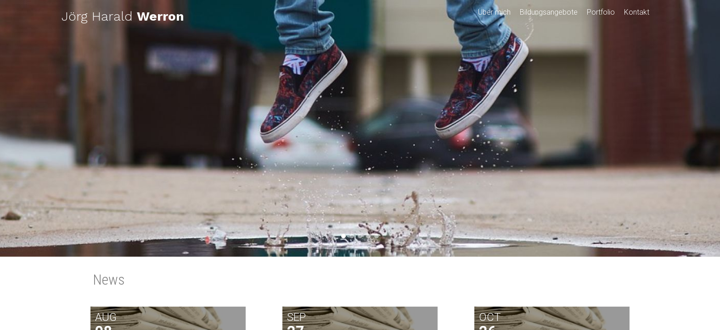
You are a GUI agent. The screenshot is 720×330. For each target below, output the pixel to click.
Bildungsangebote (549, 12)
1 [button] (343, 236)
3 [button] (360, 236)
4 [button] (368, 236)
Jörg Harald (123, 16)
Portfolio (601, 12)
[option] (360, 128)
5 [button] (376, 236)
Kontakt (636, 12)
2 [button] (351, 236)
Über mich (494, 12)
